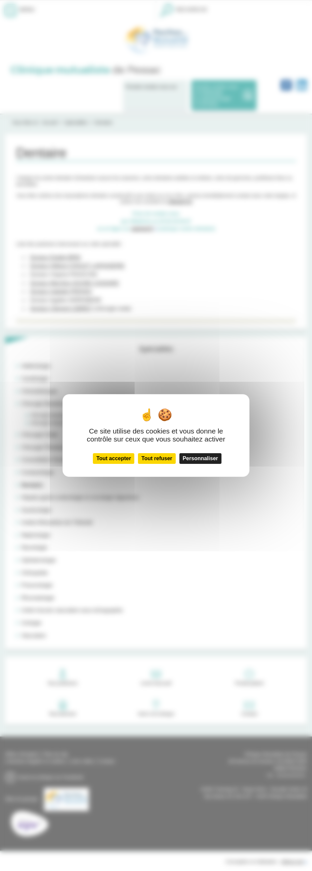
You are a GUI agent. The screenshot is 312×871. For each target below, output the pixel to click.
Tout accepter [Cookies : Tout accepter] (113, 458)
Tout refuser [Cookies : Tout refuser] (156, 458)
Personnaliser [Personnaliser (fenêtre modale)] (200, 458)
